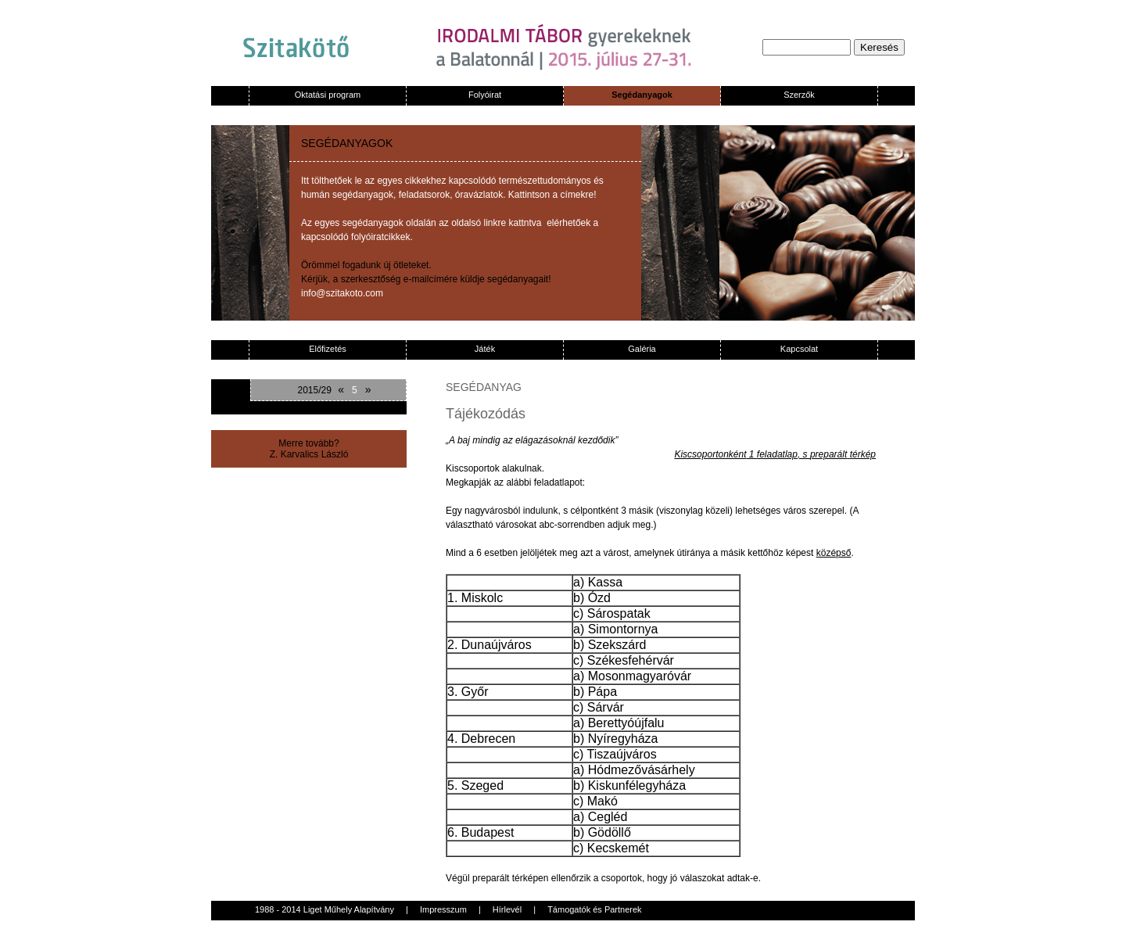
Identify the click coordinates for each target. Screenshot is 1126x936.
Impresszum (443, 909)
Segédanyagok (641, 94)
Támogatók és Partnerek (594, 909)
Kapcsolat (799, 348)
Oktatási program (327, 94)
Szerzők (799, 94)
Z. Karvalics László (309, 454)
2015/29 (314, 390)
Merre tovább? (308, 443)
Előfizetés (327, 348)
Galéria (641, 348)
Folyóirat (484, 94)
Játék (485, 348)
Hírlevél (507, 909)
